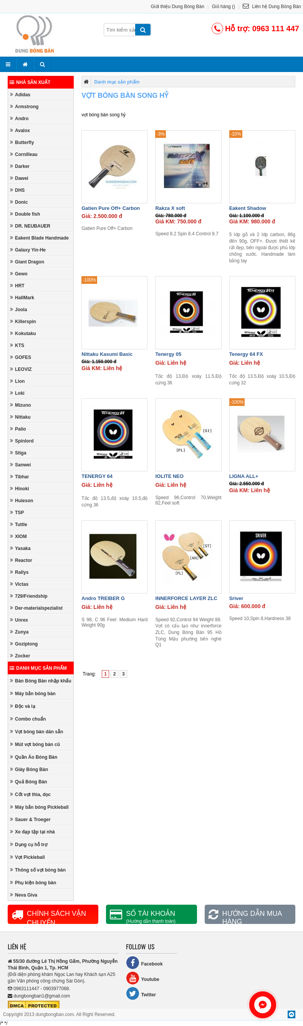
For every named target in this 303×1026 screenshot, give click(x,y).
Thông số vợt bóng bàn (38, 870)
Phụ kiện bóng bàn (33, 882)
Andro (19, 118)
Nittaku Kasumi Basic (106, 354)
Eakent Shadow (247, 208)
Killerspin (23, 321)
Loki (17, 393)
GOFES (20, 357)
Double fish (25, 214)
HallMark (22, 297)
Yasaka (20, 548)
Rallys (19, 572)
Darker (20, 166)
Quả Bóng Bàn (28, 782)
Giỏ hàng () (223, 6)
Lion (17, 381)
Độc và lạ (22, 706)
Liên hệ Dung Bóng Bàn (272, 6)
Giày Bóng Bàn (29, 769)
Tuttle (18, 524)
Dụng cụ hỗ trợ (28, 844)
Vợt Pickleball (27, 857)
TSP (17, 512)
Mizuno (20, 405)
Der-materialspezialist (36, 608)
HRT (17, 285)
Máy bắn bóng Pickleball (39, 807)
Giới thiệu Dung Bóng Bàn (177, 6)
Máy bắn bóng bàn (33, 693)
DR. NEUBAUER (30, 226)
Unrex (19, 620)
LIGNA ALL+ (243, 476)
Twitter (141, 993)
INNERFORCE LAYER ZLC (186, 598)
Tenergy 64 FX (246, 354)
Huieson (21, 500)
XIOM (18, 536)
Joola (18, 309)
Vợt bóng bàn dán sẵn (36, 731)
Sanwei (20, 465)
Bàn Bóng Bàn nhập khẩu (40, 681)
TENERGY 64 (97, 476)
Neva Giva (23, 895)
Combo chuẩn (28, 719)
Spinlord (22, 441)
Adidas (20, 94)
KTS (17, 345)
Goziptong (24, 644)
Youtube (142, 978)
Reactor (21, 560)
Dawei (19, 178)
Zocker (20, 656)
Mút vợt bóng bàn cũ (35, 744)
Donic (19, 202)
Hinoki (19, 488)
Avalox (20, 130)
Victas (19, 584)
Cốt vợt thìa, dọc (30, 794)
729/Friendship (29, 596)
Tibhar (19, 476)
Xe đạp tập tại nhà (32, 832)
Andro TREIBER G (103, 598)
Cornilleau (24, 154)
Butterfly (22, 142)
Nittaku (20, 417)
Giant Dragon (27, 262)
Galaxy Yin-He (28, 250)
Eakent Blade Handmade (39, 238)
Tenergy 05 (168, 354)
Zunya (19, 632)
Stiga (18, 453)
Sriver (236, 598)
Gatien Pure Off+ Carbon (110, 208)
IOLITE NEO (169, 476)
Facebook (144, 962)
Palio (18, 429)
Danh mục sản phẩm (38, 668)
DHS (17, 190)
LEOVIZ (20, 369)
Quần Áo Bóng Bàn (33, 757)
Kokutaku (23, 333)
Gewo (19, 274)
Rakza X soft (170, 208)
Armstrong (24, 106)
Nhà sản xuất (30, 82)
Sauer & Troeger (30, 819)
